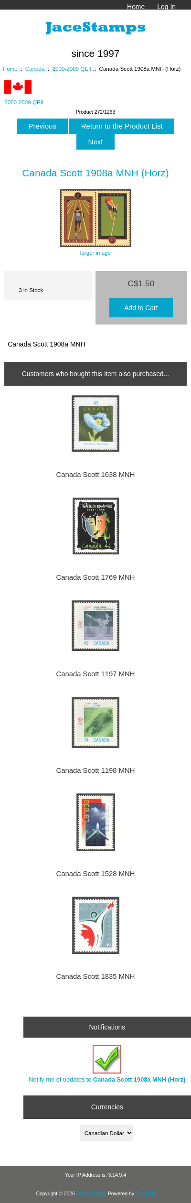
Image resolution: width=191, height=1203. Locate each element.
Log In (166, 7)
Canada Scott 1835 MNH (95, 976)
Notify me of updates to (107, 1064)
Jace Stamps (90, 1193)
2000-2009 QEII (72, 68)
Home (136, 7)
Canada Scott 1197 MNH (95, 674)
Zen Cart (145, 1193)
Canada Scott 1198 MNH (95, 770)
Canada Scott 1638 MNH (95, 474)
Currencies (107, 1107)
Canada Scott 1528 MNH (95, 874)
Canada (35, 68)
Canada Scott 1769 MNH (95, 577)
